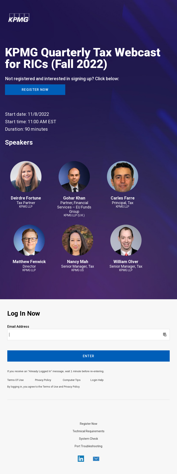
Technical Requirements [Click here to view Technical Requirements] (88, 431)
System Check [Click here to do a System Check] (88, 438)
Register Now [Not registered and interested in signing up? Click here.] (88, 423)
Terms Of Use (15, 380)
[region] (88, 18)
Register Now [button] (35, 90)
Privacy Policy (43, 380)
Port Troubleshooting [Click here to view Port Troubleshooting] (88, 446)
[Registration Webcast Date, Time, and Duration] (88, 122)
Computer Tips (71, 380)
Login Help (97, 380)
